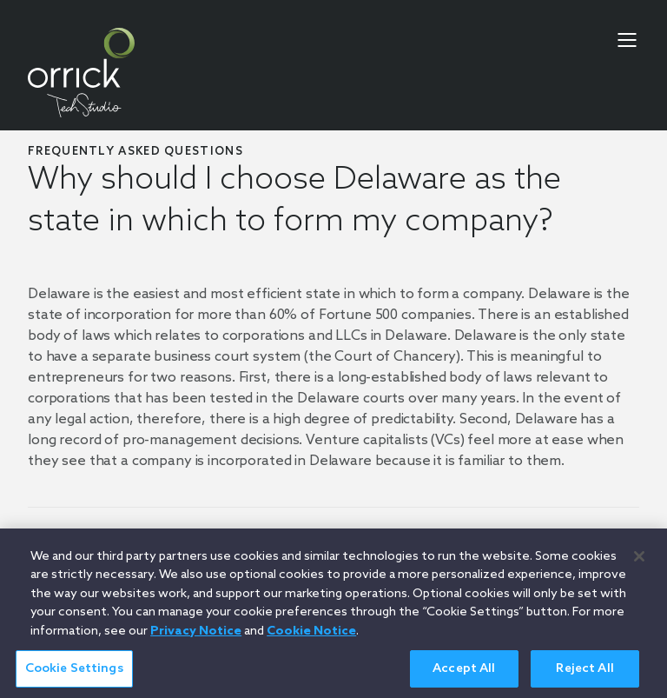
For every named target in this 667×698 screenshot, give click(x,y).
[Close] (639, 561)
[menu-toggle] (627, 40)
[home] (81, 72)
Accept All (464, 674)
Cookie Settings (74, 674)
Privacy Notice (195, 636)
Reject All (584, 674)
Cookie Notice (311, 636)
